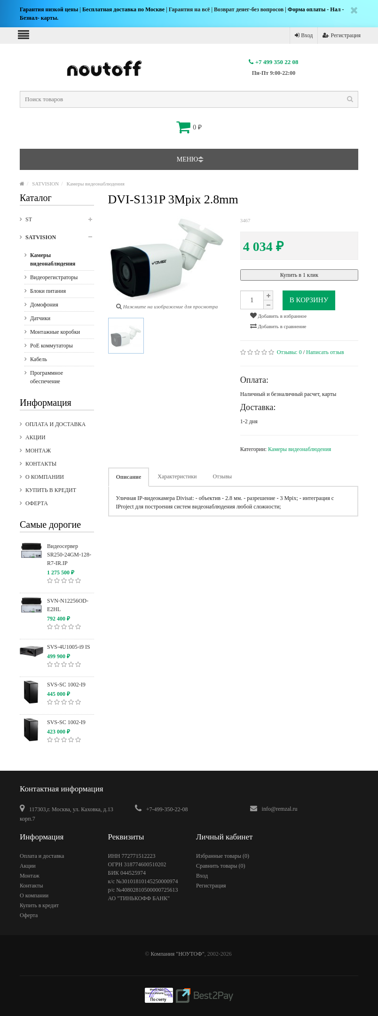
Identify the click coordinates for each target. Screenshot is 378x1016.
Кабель (38, 359)
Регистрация (342, 35)
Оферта (36, 503)
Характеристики (177, 476)
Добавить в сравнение (278, 326)
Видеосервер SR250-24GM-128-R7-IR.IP (69, 554)
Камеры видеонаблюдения (96, 183)
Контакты (40, 463)
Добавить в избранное (278, 315)
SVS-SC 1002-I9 (66, 684)
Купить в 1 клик (299, 275)
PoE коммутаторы (51, 345)
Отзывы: (289, 352)
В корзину (309, 300)
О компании (44, 477)
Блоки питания (48, 291)
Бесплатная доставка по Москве (123, 9)
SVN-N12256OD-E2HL (67, 605)
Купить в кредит (50, 490)
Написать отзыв (325, 352)
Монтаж (38, 450)
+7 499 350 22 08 (273, 61)
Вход (304, 35)
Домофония (44, 304)
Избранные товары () (222, 856)
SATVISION (45, 183)
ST (59, 222)
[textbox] (189, 99)
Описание (129, 477)
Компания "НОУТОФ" (177, 954)
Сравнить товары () (220, 866)
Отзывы (222, 476)
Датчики (40, 318)
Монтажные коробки (55, 332)
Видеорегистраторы (54, 277)
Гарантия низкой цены (49, 9)
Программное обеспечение (46, 377)
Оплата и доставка (55, 424)
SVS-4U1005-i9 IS (68, 647)
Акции (35, 437)
